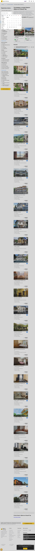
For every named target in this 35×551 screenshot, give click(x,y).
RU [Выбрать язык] (26, 1)
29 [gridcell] (11, 27)
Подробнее (26, 546)
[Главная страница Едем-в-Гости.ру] (5, 1)
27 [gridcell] (7, 27)
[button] (29, 1)
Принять (25, 548)
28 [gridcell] (9, 27)
